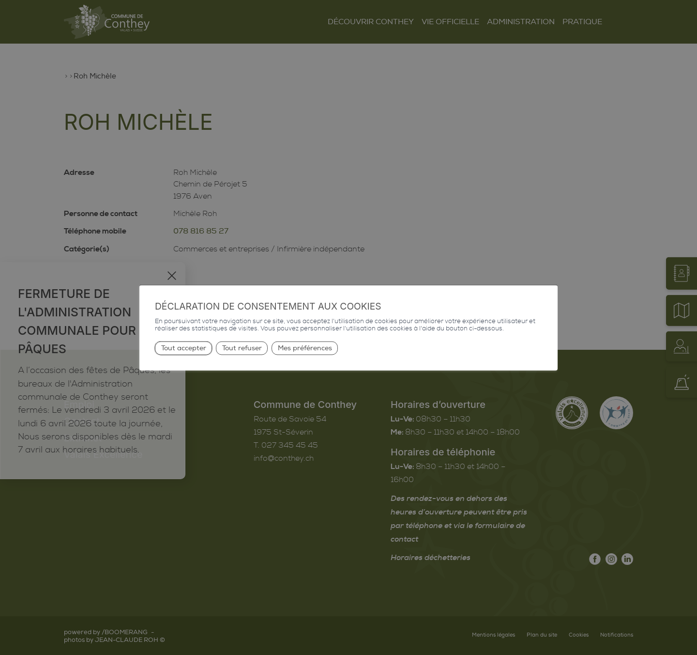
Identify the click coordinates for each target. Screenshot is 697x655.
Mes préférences (305, 347)
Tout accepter (183, 347)
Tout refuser (242, 347)
